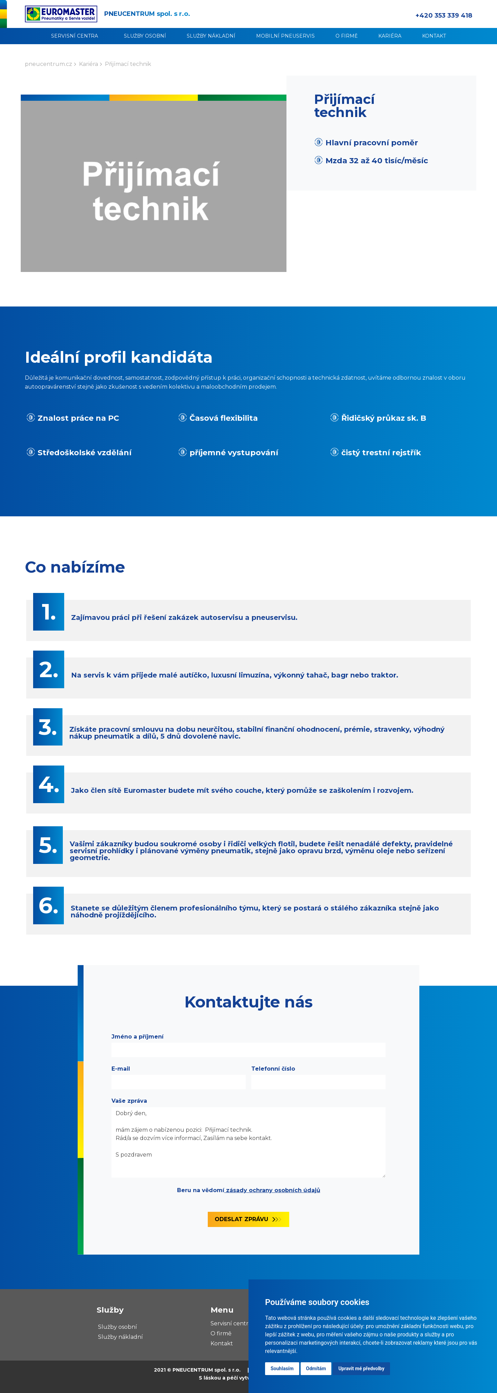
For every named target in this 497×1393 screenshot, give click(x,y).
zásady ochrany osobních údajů (272, 1190)
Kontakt (434, 36)
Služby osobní (145, 36)
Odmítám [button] (316, 1368)
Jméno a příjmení (137, 1036)
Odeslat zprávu (241, 1219)
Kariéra (389, 36)
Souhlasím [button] (282, 1368)
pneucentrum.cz (48, 64)
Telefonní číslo (273, 1068)
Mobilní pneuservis (285, 36)
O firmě (346, 36)
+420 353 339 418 (444, 15)
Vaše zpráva (129, 1101)
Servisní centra (74, 36)
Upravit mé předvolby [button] (361, 1368)
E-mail (120, 1068)
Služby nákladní (211, 36)
